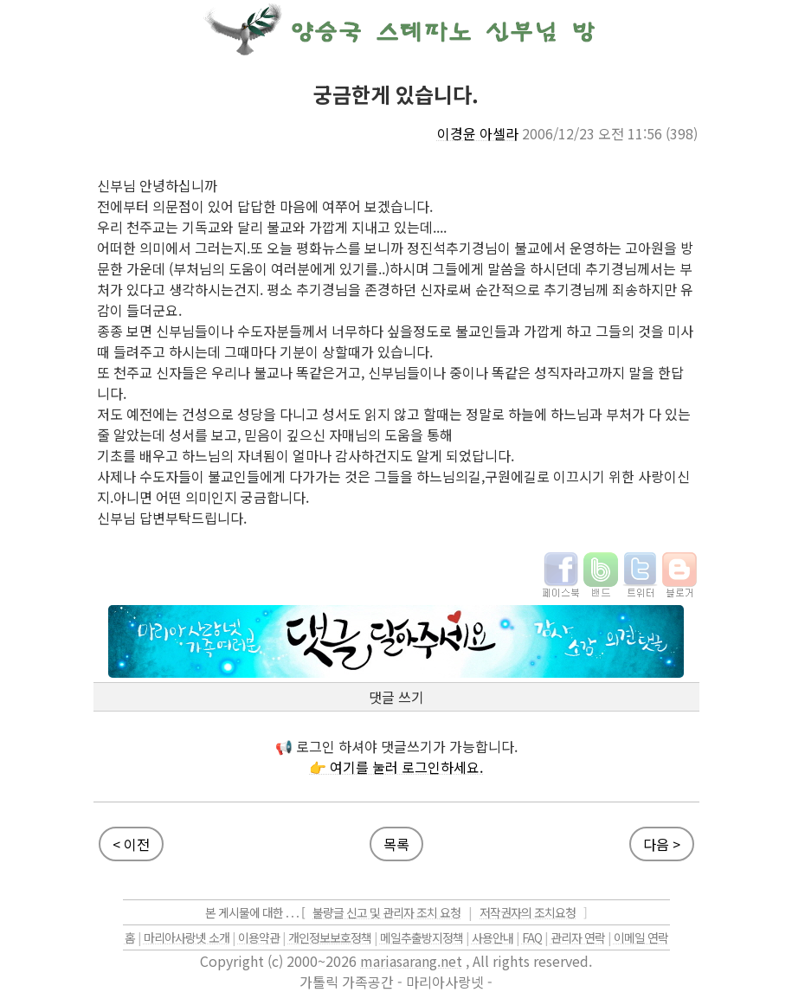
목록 (396, 844)
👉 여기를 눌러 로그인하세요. (396, 767)
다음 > (661, 844)
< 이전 (131, 844)
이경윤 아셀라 (477, 133)
